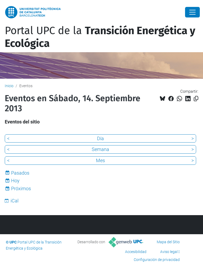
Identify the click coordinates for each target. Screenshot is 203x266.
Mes (100, 160)
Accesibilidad (135, 252)
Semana (100, 149)
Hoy (15, 180)
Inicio (9, 86)
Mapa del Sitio (168, 242)
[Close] (192, 12)
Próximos (21, 188)
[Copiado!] (196, 99)
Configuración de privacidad (157, 260)
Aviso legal (169, 252)
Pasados (20, 173)
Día (100, 138)
